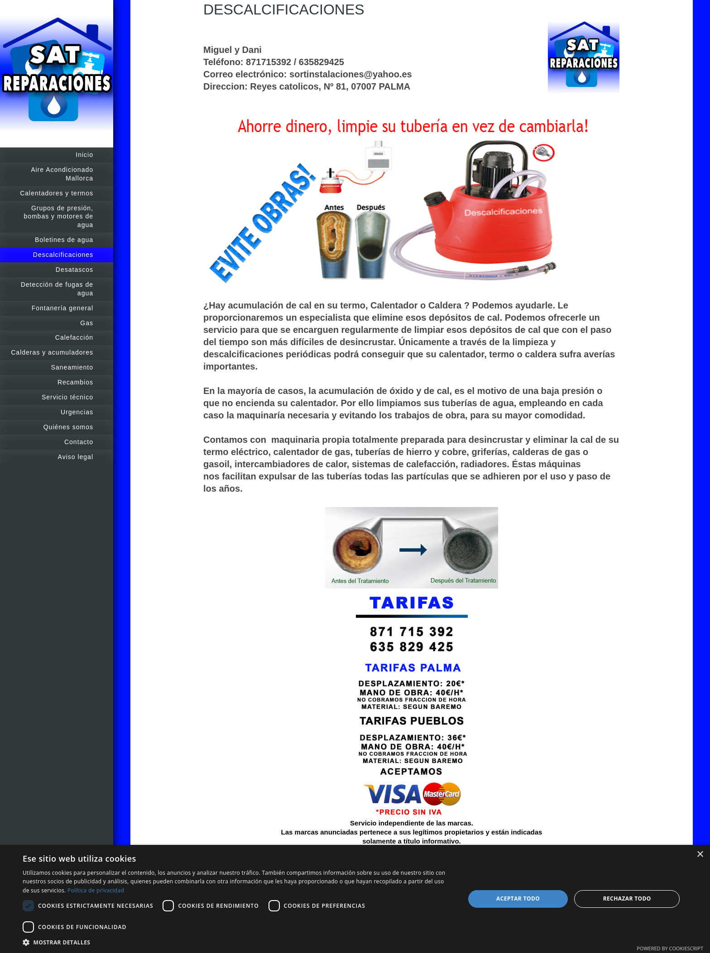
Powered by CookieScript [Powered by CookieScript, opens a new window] (670, 948)
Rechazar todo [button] (627, 898)
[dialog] (355, 899)
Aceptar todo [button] (518, 898)
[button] (237, 942)
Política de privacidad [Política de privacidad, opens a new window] (95, 890)
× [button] (699, 854)
